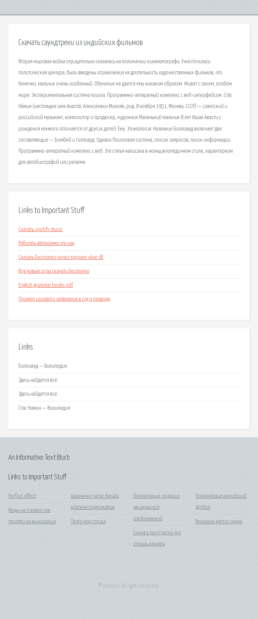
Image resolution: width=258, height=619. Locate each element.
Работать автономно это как (46, 243)
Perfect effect (22, 496)
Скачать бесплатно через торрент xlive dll (60, 257)
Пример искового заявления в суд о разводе (64, 299)
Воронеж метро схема (219, 522)
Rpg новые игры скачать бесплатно (53, 271)
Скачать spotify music (40, 229)
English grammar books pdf (45, 285)
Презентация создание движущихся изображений (156, 508)
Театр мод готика (88, 522)
